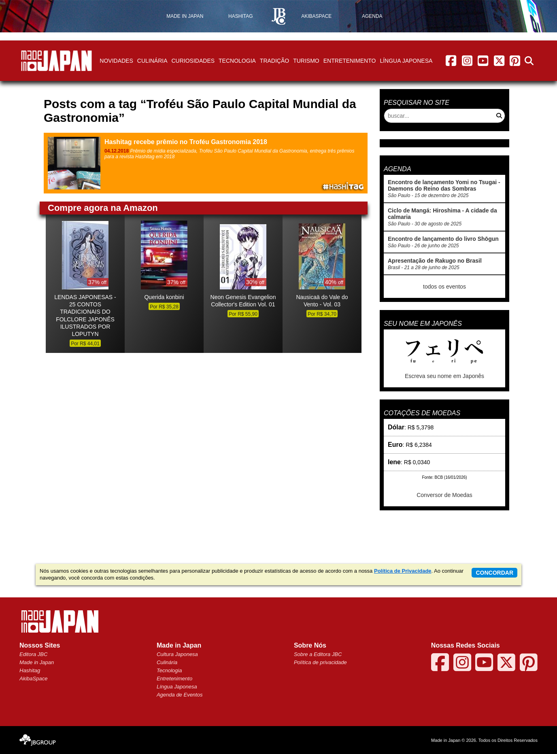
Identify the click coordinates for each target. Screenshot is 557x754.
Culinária (152, 60)
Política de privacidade (320, 662)
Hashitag (29, 670)
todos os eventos (444, 286)
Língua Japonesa (406, 60)
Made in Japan (36, 662)
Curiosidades (193, 60)
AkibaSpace (33, 678)
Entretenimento (349, 60)
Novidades (116, 60)
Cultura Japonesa (177, 654)
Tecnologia (237, 60)
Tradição (274, 60)
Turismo (306, 60)
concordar (494, 572)
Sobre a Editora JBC (318, 654)
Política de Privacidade (403, 571)
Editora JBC (33, 654)
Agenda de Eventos (179, 695)
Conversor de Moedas (444, 495)
